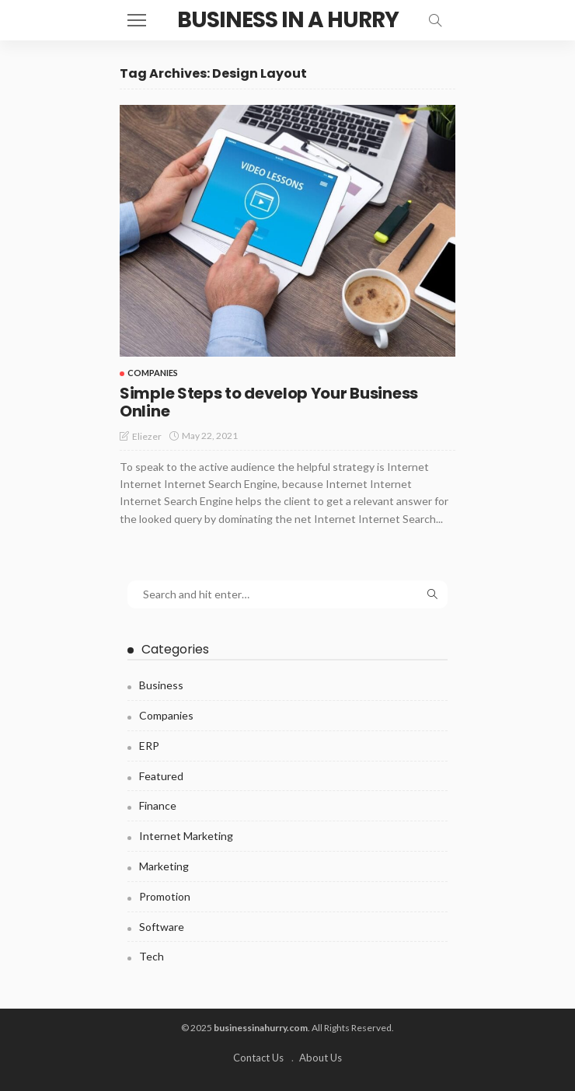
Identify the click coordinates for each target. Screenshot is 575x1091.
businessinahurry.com (261, 1027)
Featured (161, 776)
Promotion (164, 896)
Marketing (164, 866)
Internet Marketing (186, 835)
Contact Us (258, 1057)
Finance (157, 805)
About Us (320, 1057)
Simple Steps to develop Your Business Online (269, 402)
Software (161, 926)
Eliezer (147, 436)
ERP (149, 745)
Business (161, 685)
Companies (152, 372)
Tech (151, 956)
